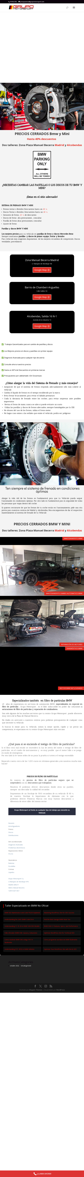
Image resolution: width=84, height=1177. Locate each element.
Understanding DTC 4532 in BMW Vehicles (19, 949)
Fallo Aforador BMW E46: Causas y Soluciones (21, 933)
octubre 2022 (14, 966)
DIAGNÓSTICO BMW (74, 648)
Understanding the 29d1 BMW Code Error (19, 919)
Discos (10, 832)
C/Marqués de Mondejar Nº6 (18, 882)
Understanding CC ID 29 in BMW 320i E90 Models (22, 926)
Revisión (11, 823)
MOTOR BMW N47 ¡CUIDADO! (71, 688)
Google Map (40, 269)
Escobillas (11, 866)
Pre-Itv (10, 854)
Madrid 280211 (13, 885)
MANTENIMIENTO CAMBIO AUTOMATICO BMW (64, 593)
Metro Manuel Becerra (16, 888)
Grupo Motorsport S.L (16, 879)
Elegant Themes (35, 990)
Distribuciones (13, 835)
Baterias (11, 863)
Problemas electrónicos (16, 848)
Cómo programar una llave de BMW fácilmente (60, 940)
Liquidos (11, 872)
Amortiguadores (14, 826)
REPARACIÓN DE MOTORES (71, 644)
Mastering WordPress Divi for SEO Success (59, 913)
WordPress (60, 990)
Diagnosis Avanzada (15, 845)
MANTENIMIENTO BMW (73, 538)
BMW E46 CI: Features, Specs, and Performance (61, 926)
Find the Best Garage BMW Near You (57, 919)
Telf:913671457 (13, 891)
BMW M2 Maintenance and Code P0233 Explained (22, 913)
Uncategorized (26, 966)
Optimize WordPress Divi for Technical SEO (59, 933)
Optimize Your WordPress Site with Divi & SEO (60, 949)
